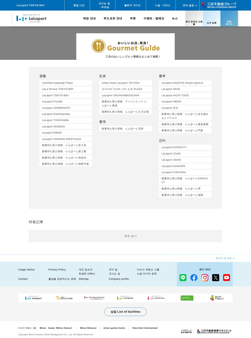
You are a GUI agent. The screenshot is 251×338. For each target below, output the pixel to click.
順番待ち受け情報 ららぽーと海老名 (64, 157)
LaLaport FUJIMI (52, 101)
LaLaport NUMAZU (53, 126)
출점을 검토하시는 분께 (62, 278)
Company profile (119, 278)
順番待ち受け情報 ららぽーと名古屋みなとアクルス (185, 116)
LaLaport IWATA (171, 101)
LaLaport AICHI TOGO (175, 95)
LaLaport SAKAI (171, 159)
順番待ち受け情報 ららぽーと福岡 (182, 195)
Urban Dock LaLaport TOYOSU (121, 82)
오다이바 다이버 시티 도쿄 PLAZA (122, 89)
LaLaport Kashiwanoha (56, 114)
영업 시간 (79, 5)
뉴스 (175, 18)
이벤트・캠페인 (154, 18)
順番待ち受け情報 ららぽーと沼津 (122, 128)
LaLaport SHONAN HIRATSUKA (61, 139)
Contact (23, 278)
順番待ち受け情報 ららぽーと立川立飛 (125, 111)
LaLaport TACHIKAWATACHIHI (120, 95)
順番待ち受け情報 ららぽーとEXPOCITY (185, 180)
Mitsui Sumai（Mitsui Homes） (56, 328)
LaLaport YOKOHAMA (55, 120)
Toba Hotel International (144, 328)
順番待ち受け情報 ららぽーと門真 (182, 130)
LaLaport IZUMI (171, 153)
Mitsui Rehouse (88, 328)
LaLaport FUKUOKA (174, 172)
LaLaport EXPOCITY (174, 147)
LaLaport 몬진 (170, 107)
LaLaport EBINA (52, 132)
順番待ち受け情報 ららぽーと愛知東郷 (185, 124)
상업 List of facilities (125, 311)
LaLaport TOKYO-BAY (55, 95)
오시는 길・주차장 (104, 5)
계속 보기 (130, 236)
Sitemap (84, 278)
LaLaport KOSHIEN (173, 166)
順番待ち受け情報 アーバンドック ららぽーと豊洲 (124, 103)
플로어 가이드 (132, 5)
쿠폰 (133, 18)
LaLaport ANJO (171, 89)
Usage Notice (26, 269)
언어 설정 (188, 5)
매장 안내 (89, 18)
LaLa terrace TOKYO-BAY (58, 89)
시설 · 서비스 (162, 5)
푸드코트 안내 (113, 18)
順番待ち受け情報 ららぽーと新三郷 (64, 151)
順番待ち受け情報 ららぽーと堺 (181, 188)
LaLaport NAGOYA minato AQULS (182, 82)
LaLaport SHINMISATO (56, 107)
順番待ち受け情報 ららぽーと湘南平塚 (65, 163)
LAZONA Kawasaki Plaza (57, 82)
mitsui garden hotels (114, 328)
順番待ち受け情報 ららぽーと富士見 (64, 145)
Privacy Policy (57, 269)
